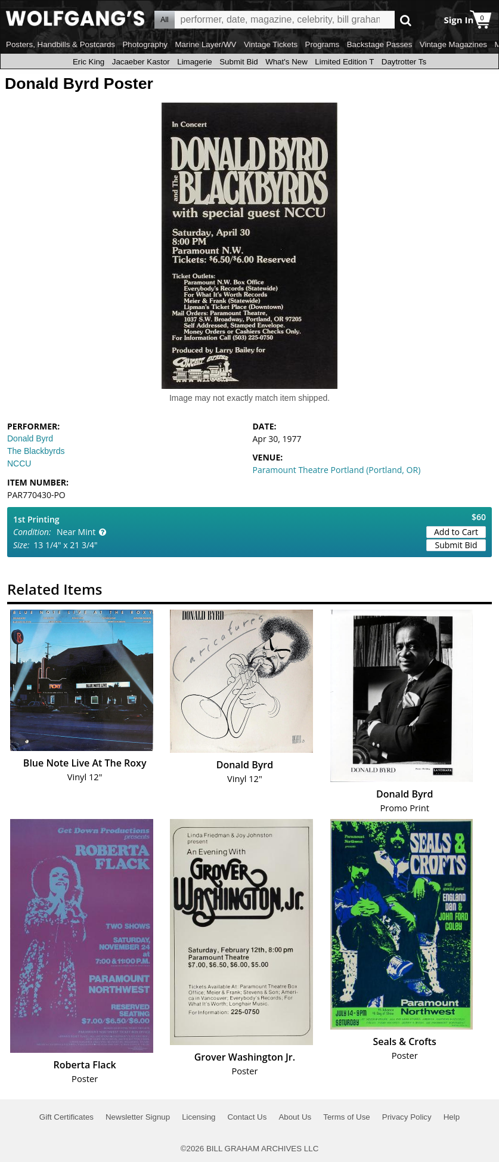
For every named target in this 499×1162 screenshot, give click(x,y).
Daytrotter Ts (404, 61)
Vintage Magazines (453, 44)
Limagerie (194, 61)
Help (452, 1116)
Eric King (88, 61)
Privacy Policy (407, 1116)
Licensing (198, 1116)
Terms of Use (346, 1116)
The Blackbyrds (35, 451)
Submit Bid (238, 61)
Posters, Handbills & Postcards (60, 44)
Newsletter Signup (138, 1116)
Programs (322, 44)
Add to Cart (456, 531)
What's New (286, 61)
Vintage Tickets (270, 44)
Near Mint (76, 531)
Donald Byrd (30, 438)
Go (406, 20)
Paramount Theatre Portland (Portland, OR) (337, 469)
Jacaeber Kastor (141, 61)
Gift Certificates (66, 1116)
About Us (294, 1116)
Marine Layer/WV (205, 44)
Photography (145, 44)
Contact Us (246, 1116)
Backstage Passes (380, 44)
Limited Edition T (344, 61)
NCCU (19, 463)
